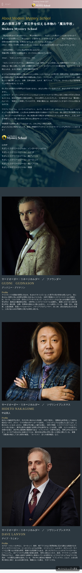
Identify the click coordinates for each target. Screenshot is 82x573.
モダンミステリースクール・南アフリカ (20, 163)
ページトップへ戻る (67, 569)
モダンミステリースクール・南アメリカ (20, 156)
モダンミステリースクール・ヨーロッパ (20, 160)
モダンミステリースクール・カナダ (18, 152)
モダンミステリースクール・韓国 (17, 167)
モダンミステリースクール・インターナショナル (24, 148)
